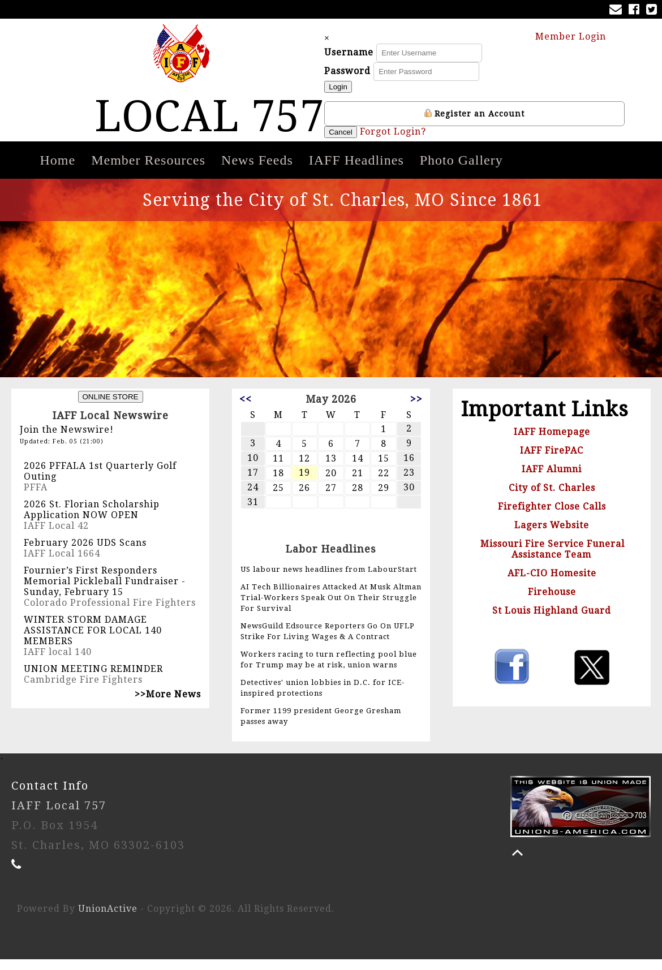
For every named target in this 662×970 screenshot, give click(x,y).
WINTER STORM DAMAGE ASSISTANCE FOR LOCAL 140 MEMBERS (93, 641)
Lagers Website (551, 536)
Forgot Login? (418, 137)
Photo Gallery (461, 170)
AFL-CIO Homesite (552, 584)
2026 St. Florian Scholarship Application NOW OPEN (92, 520)
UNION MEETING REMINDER (93, 679)
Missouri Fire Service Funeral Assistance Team (552, 560)
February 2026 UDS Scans (85, 553)
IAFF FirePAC (551, 461)
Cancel (367, 137)
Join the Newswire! (67, 440)
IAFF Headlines (356, 170)
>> (416, 410)
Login (364, 92)
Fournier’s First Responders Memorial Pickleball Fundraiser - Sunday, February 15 (105, 592)
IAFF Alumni (552, 480)
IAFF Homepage (552, 442)
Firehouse (552, 602)
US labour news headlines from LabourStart (328, 580)
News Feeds (257, 170)
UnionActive (107, 919)
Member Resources (148, 170)
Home (58, 170)
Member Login (576, 41)
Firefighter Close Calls (552, 517)
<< (245, 410)
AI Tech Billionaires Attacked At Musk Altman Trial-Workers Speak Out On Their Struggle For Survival (331, 608)
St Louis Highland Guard (551, 621)
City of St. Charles (552, 498)
